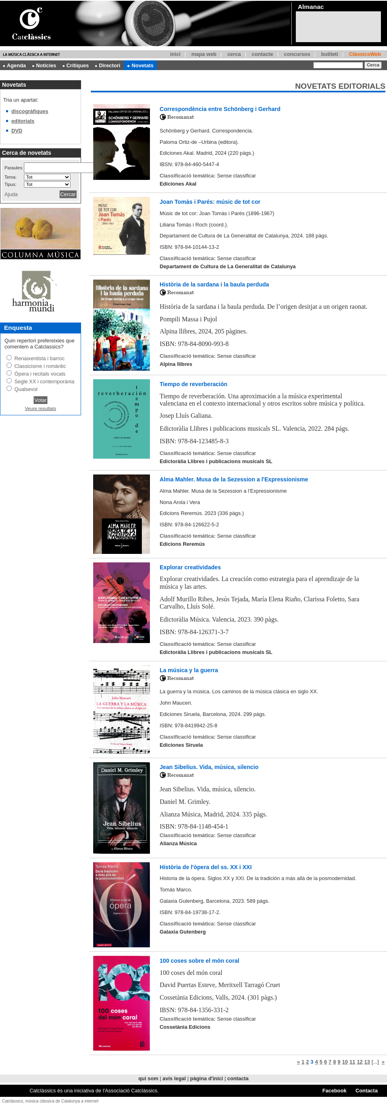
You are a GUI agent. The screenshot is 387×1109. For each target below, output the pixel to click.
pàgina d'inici (206, 1078)
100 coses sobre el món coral (199, 960)
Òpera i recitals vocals (40, 374)
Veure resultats (40, 408)
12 (360, 1062)
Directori (107, 65)
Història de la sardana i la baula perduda (214, 284)
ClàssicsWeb (365, 54)
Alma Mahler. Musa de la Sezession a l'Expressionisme (234, 479)
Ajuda (11, 194)
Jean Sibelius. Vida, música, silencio (209, 767)
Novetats (140, 65)
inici (175, 54)
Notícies (44, 65)
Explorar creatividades (190, 567)
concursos (297, 54)
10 (345, 1062)
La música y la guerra (189, 670)
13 (367, 1062)
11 (352, 1062)
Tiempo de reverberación (193, 384)
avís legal (174, 1078)
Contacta (366, 1091)
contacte (262, 54)
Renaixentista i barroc (40, 358)
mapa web (203, 54)
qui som (148, 1078)
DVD (16, 131)
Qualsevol (26, 389)
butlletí (329, 54)
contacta (238, 1078)
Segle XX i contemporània (45, 381)
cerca (234, 54)
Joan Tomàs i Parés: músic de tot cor (210, 202)
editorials (22, 121)
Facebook (334, 1091)
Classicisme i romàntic (40, 366)
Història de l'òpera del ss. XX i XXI (206, 867)
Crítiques (76, 65)
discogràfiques (29, 111)
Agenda (14, 65)
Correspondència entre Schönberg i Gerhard (220, 109)
